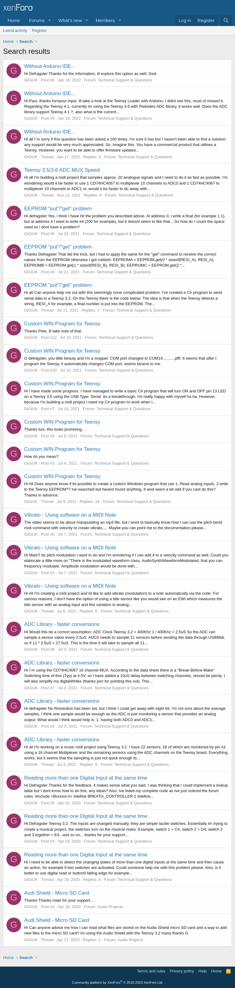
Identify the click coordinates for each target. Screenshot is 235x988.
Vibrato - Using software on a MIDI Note (70, 515)
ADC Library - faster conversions (61, 624)
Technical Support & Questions (125, 80)
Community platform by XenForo (117, 982)
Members (105, 20)
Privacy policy (182, 971)
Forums (37, 20)
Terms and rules (151, 971)
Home (14, 20)
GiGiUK (31, 80)
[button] (49, 20)
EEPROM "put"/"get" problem (58, 208)
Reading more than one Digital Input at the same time (85, 778)
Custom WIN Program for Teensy (62, 324)
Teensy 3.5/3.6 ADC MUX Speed (62, 170)
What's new (70, 20)
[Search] (226, 20)
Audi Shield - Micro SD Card (56, 893)
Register (39, 30)
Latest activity (15, 30)
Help (203, 971)
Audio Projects (110, 906)
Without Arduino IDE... (49, 66)
